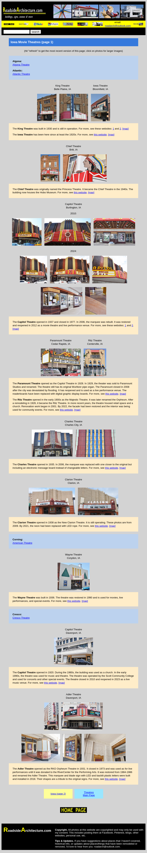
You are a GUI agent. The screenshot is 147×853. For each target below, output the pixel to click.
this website (100, 134)
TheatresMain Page (89, 794)
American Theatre (22, 542)
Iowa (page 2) (58, 793)
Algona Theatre (21, 64)
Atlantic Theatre (21, 74)
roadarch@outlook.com (118, 25)
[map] (125, 128)
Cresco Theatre (21, 617)
